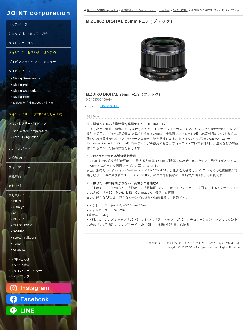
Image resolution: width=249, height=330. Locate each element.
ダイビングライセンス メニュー (32, 61)
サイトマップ (20, 276)
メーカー (164, 10)
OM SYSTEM (22, 225)
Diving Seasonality (26, 78)
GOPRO (19, 231)
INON (17, 201)
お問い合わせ (20, 259)
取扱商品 (15, 176)
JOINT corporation (39, 13)
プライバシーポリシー (26, 270)
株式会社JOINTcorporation (102, 10)
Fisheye (18, 207)
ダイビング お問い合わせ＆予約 (32, 52)
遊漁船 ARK (17, 157)
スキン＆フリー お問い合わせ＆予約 (35, 114)
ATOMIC (19, 249)
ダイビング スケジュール (27, 43)
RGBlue (18, 219)
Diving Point (22, 84)
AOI (15, 213)
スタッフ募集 (20, 265)
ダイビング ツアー (23, 71)
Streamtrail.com (24, 237)
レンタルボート (20, 148)
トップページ (18, 24)
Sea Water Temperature (30, 131)
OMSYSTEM (180, 10)
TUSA (17, 243)
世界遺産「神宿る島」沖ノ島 (33, 103)
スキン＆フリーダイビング (27, 123)
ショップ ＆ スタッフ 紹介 (29, 33)
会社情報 (15, 185)
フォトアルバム (20, 167)
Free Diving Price (25, 137)
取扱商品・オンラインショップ (138, 10)
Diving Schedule (25, 90)
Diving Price (22, 97)
